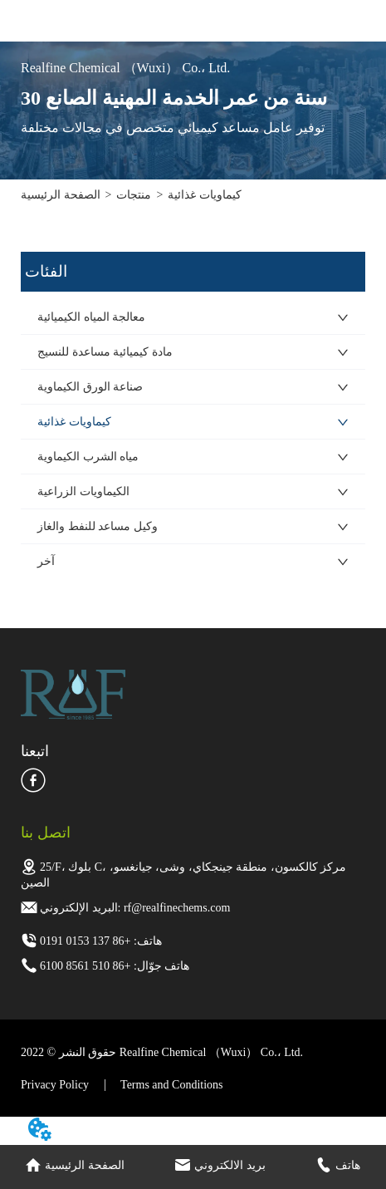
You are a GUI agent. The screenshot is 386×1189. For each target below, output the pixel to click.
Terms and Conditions (171, 1084)
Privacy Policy (55, 1084)
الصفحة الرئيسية (60, 195)
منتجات (133, 195)
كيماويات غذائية (205, 195)
